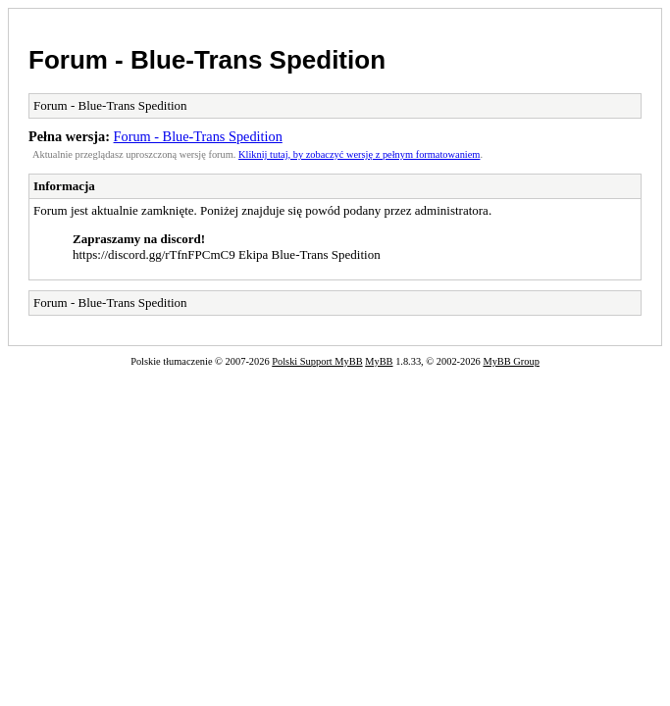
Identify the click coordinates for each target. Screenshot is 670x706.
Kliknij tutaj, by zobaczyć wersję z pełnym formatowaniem (359, 154)
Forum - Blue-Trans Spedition (207, 60)
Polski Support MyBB (317, 361)
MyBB (378, 361)
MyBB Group (511, 361)
